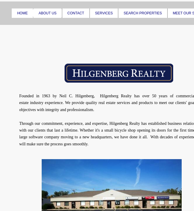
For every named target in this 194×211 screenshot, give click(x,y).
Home (22, 13)
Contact (76, 13)
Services (104, 13)
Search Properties (143, 13)
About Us (47, 13)
